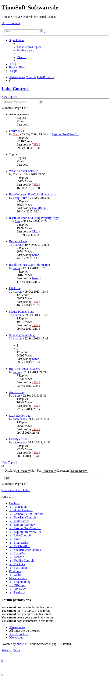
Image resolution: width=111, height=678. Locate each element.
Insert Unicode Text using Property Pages (34, 217)
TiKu (16, 134)
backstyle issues (19, 439)
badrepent (19, 419)
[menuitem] (29, 47)
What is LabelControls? (23, 171)
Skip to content (11, 23)
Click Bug (15, 288)
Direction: (72, 470)
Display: (17, 470)
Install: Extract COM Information (29, 264)
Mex (17, 221)
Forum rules (16, 131)
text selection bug (19, 415)
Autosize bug (17, 392)
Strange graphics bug (22, 335)
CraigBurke (20, 197)
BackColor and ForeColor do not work (32, 194)
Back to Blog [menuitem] (17, 67)
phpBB (21, 643)
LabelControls (16, 88)
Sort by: (43, 470)
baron (18, 244)
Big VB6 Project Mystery (24, 368)
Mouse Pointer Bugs (21, 311)
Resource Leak (18, 241)
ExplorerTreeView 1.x (65, 134)
